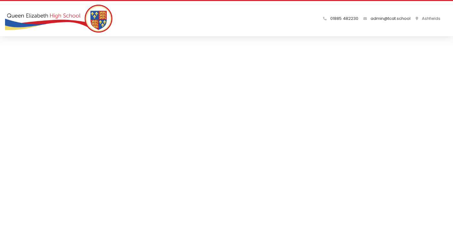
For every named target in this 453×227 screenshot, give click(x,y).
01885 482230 (340, 18)
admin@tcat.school (387, 18)
